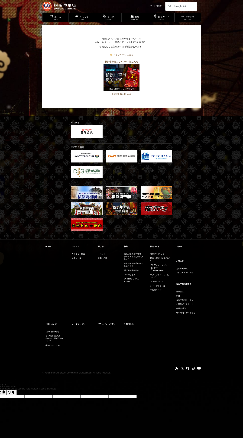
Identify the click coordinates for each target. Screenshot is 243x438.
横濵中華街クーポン (184, 300)
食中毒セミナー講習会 (185, 313)
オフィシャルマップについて (159, 276)
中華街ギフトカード (184, 304)
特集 (126, 246)
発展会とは (181, 291)
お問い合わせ (51, 324)
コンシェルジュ (156, 281)
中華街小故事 (129, 275)
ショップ (75, 246)
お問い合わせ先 (52, 332)
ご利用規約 (128, 324)
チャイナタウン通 (157, 286)
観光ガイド (155, 246)
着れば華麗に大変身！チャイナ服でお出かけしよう (133, 256)
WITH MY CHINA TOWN (131, 280)
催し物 (101, 246)
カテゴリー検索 (78, 254)
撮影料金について (53, 345)
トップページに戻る (123, 54)
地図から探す (77, 258)
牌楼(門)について (157, 254)
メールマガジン (78, 324)
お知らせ (180, 261)
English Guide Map (121, 94)
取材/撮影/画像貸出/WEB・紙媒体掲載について (55, 338)
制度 (178, 296)
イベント (101, 254)
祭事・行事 (102, 258)
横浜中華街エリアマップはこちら (121, 61)
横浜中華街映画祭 (131, 270)
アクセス (180, 246)
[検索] (180, 6)
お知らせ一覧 (182, 268)
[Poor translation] (11, 392)
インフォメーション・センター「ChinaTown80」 (159, 268)
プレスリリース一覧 (184, 273)
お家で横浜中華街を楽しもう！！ (133, 264)
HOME (48, 246)
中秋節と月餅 (156, 290)
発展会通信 (181, 308)
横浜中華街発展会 (183, 284)
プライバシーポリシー (107, 324)
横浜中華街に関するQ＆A (160, 259)
